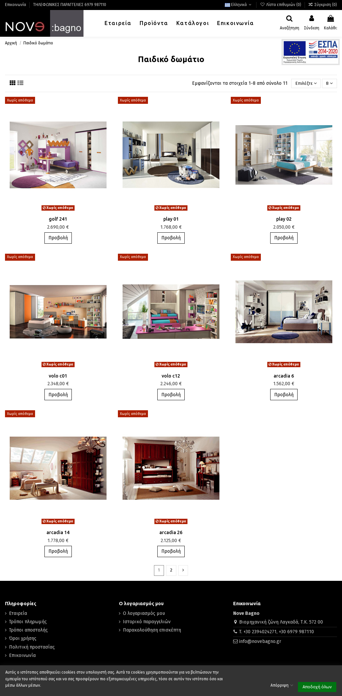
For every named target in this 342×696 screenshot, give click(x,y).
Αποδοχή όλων (317, 686)
